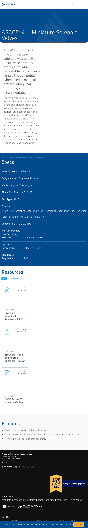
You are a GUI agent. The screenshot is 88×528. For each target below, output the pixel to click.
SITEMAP (72, 521)
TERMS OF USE (39, 521)
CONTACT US (62, 521)
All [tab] (4, 278)
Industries (30, 500)
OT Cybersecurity (46, 500)
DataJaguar (76, 500)
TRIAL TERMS (51, 521)
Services (18, 500)
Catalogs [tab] (27, 278)
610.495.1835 (28, 466)
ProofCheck (62, 500)
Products (6, 500)
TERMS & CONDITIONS (10, 521)
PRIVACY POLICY (26, 521)
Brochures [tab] (14, 278)
